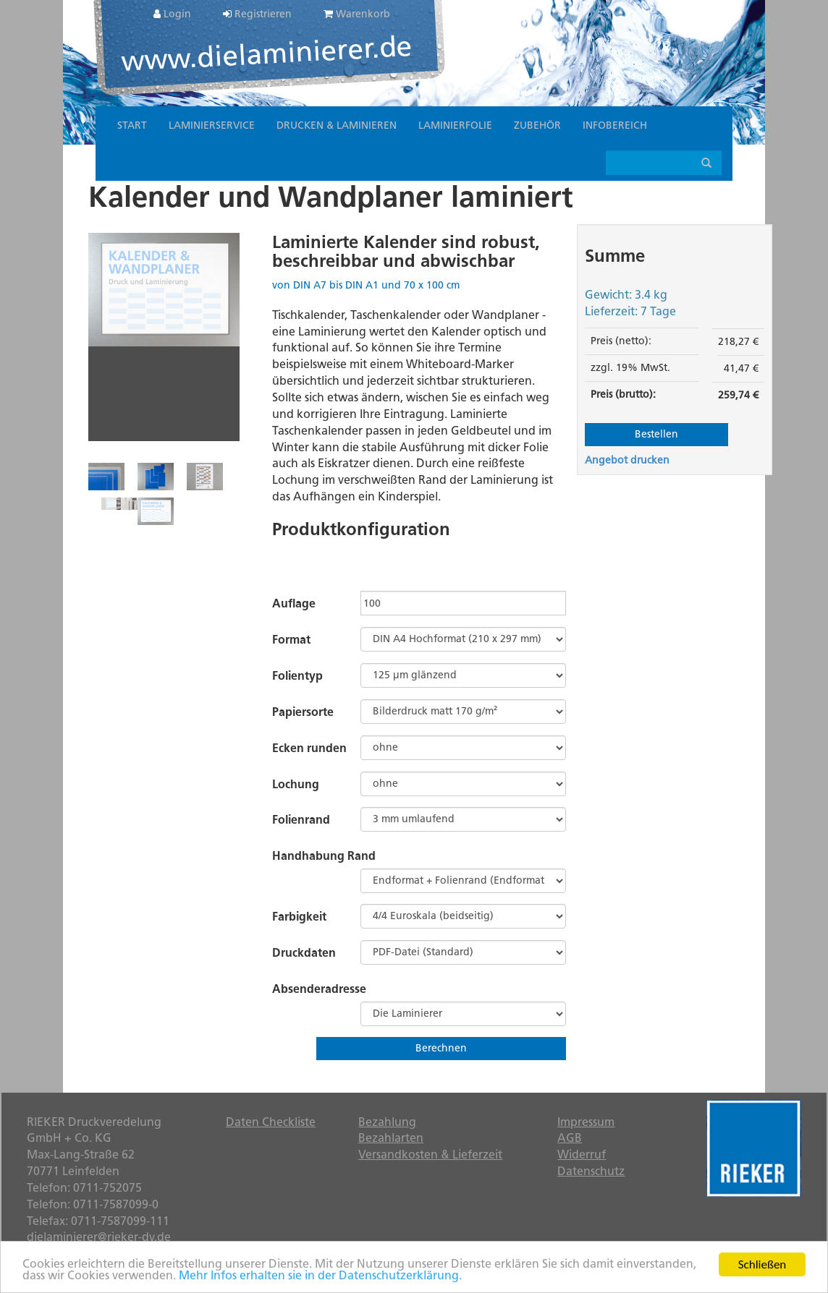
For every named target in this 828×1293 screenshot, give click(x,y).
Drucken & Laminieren (336, 125)
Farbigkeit (299, 916)
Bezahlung (387, 1122)
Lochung (295, 784)
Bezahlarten (390, 1138)
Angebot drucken (627, 460)
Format (291, 639)
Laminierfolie (455, 125)
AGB (569, 1138)
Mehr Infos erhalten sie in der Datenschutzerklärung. (320, 1277)
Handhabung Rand (324, 856)
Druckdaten (304, 953)
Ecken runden (309, 748)
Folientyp (297, 676)
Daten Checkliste (271, 1122)
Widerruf (581, 1154)
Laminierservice (212, 125)
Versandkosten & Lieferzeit (430, 1154)
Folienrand (301, 820)
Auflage (294, 603)
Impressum (585, 1122)
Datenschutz (591, 1171)
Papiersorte (303, 712)
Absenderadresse (319, 989)
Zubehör (537, 125)
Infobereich (615, 125)
